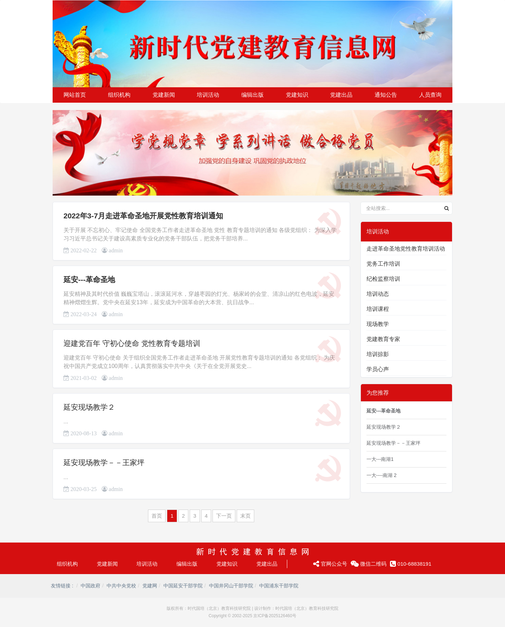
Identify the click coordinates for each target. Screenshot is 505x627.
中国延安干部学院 (183, 585)
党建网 (149, 585)
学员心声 (377, 369)
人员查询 (430, 95)
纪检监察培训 (383, 279)
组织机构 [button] (119, 95)
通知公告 (386, 95)
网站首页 (74, 95)
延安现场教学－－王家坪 (103, 462)
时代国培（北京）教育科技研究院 (219, 608)
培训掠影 (377, 354)
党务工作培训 (383, 264)
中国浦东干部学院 (278, 585)
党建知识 (226, 564)
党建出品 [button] (341, 95)
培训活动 (146, 564)
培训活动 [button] (208, 95)
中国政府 (90, 585)
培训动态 (377, 294)
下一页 (224, 516)
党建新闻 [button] (164, 95)
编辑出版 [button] (252, 95)
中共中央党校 (121, 585)
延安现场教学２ (89, 407)
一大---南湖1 (380, 459)
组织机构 (67, 564)
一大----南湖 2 (381, 475)
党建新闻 (107, 564)
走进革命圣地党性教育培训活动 (405, 249)
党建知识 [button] (297, 95)
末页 (245, 516)
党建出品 (266, 564)
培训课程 (377, 309)
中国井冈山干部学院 (231, 585)
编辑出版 (186, 564)
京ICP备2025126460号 (274, 615)
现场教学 (377, 324)
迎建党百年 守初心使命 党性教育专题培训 (131, 343)
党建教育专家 (383, 339)
